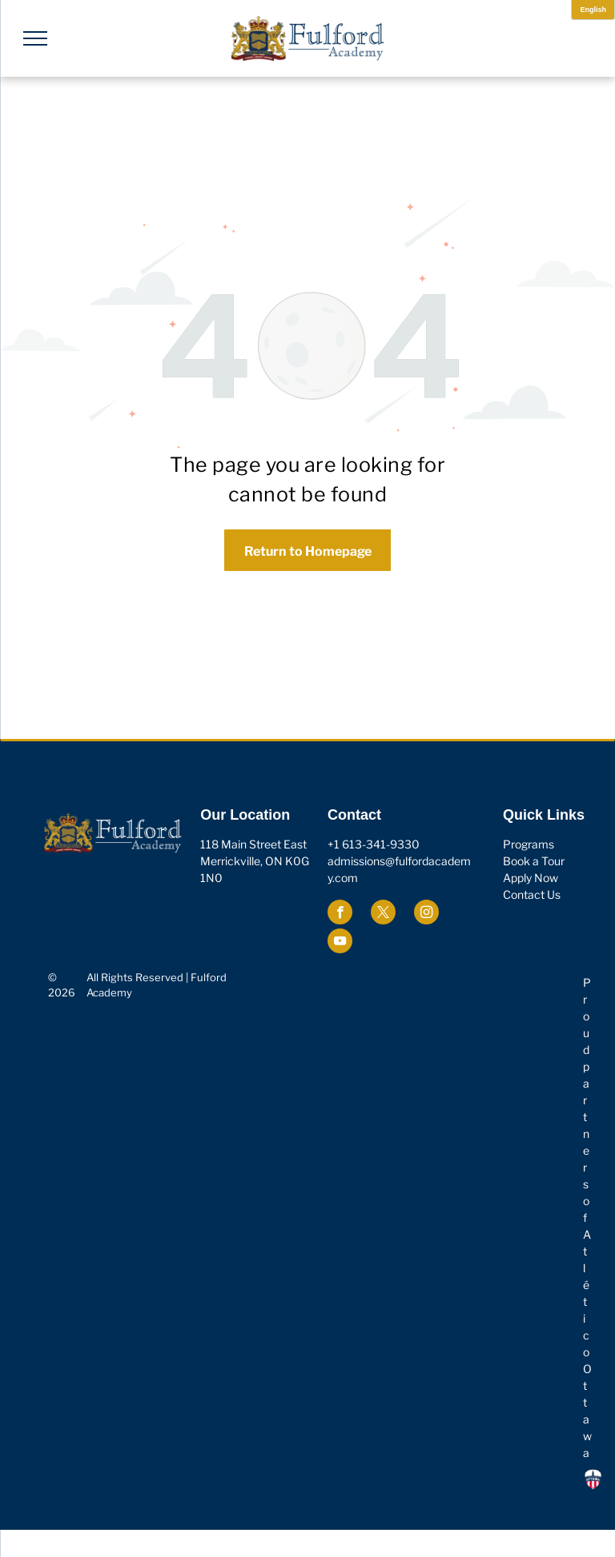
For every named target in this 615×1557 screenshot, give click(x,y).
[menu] (35, 38)
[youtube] (340, 942)
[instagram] (426, 914)
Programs (528, 844)
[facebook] (340, 914)
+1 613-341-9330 (374, 844)
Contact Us (532, 894)
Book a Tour (534, 861)
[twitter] (383, 914)
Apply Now (530, 877)
